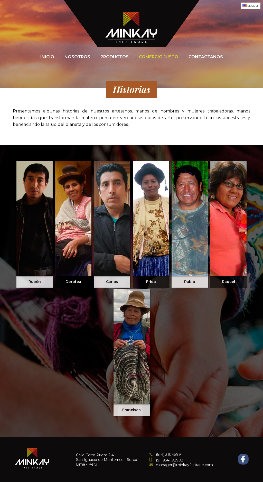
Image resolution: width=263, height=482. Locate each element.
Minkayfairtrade (131, 27)
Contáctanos (206, 56)
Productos (114, 56)
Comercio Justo (158, 56)
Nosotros (77, 56)
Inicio (47, 56)
